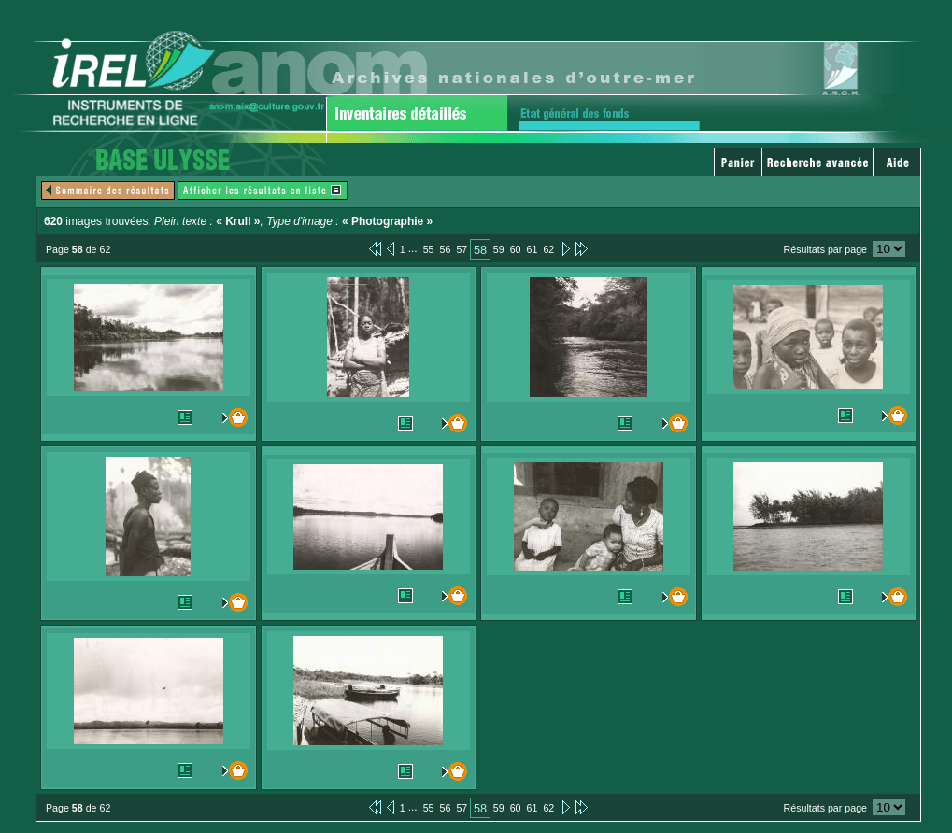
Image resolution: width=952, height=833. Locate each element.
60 (515, 249)
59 (498, 249)
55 (428, 249)
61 (532, 249)
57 (461, 249)
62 (548, 249)
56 (445, 249)
